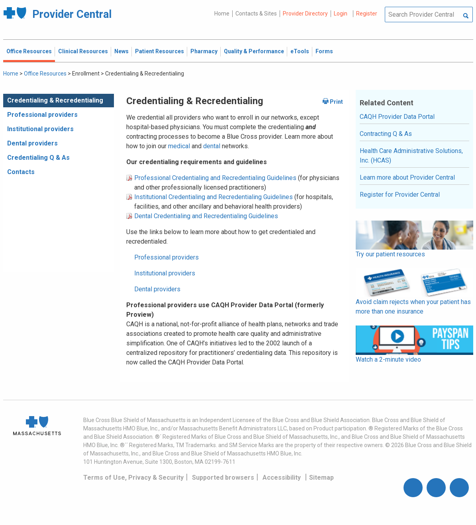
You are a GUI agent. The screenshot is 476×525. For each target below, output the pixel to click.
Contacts (21, 172)
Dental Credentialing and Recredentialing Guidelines (206, 216)
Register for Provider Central (400, 194)
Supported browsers (223, 477)
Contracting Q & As (386, 134)
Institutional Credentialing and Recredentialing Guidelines (213, 197)
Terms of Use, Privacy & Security (133, 477)
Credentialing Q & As (38, 157)
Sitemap (321, 477)
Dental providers (32, 143)
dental (211, 146)
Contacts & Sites (256, 13)
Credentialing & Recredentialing (55, 100)
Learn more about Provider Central (407, 177)
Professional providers (42, 114)
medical (180, 146)
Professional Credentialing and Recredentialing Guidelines (215, 178)
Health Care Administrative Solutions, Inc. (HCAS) (411, 155)
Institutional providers (40, 129)
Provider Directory (305, 13)
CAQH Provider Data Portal (397, 116)
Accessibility (281, 477)
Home (221, 13)
